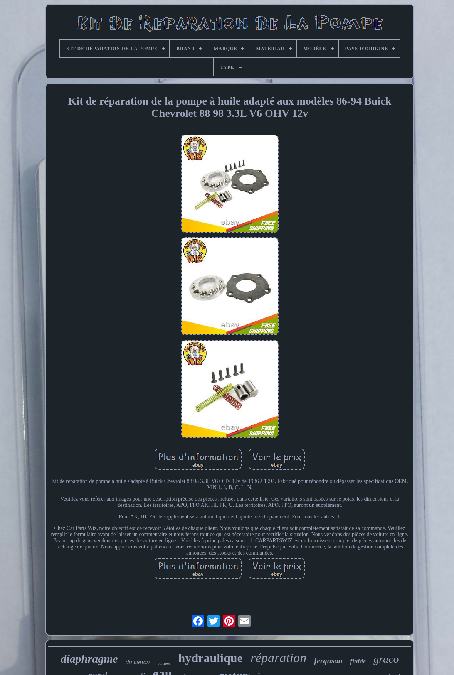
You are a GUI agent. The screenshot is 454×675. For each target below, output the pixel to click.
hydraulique (210, 658)
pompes (163, 663)
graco (386, 659)
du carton (138, 662)
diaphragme (89, 658)
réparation (278, 658)
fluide (358, 661)
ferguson (328, 660)
